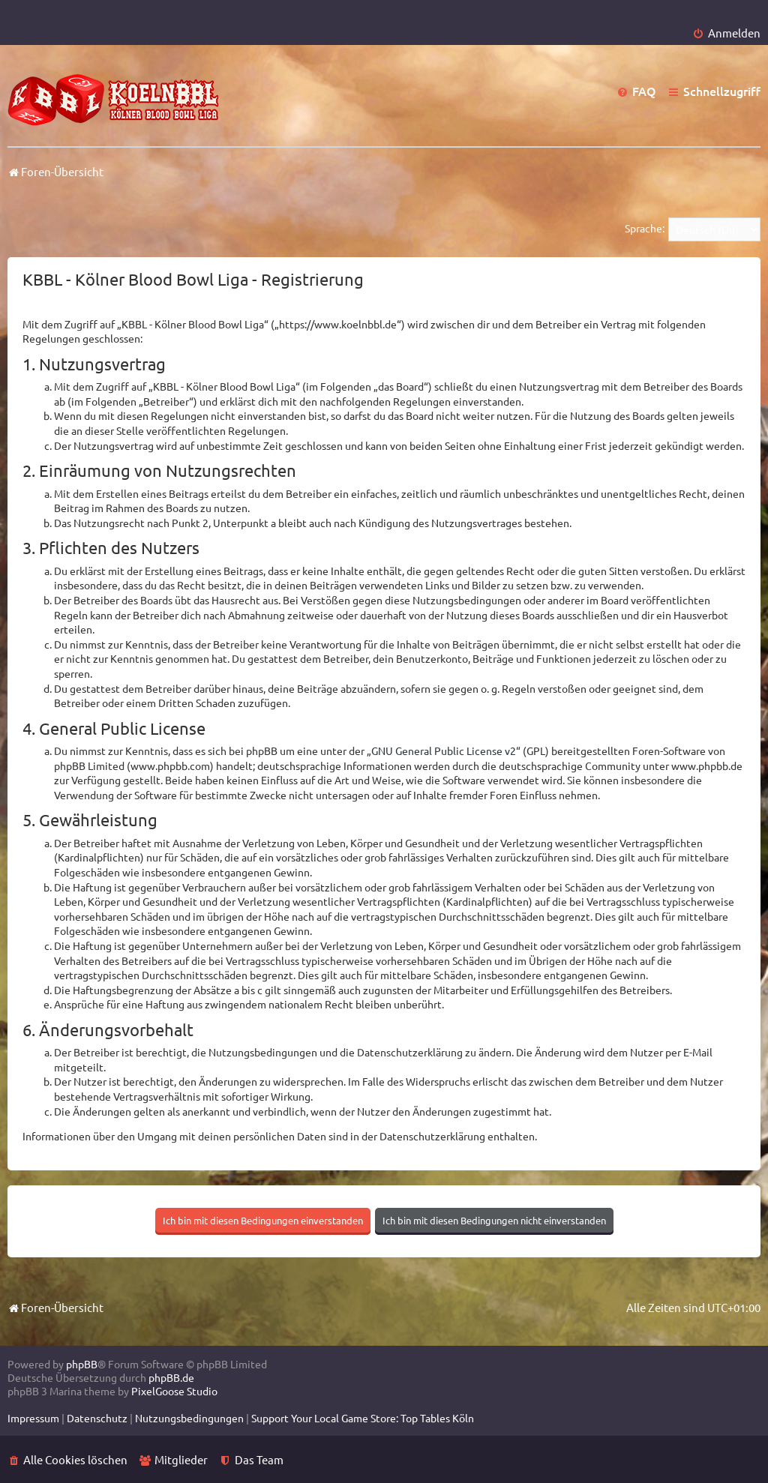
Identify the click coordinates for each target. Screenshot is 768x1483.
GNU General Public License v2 (443, 750)
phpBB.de (171, 1377)
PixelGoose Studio (174, 1391)
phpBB (82, 1364)
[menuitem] (726, 32)
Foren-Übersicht (56, 1307)
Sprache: (644, 228)
